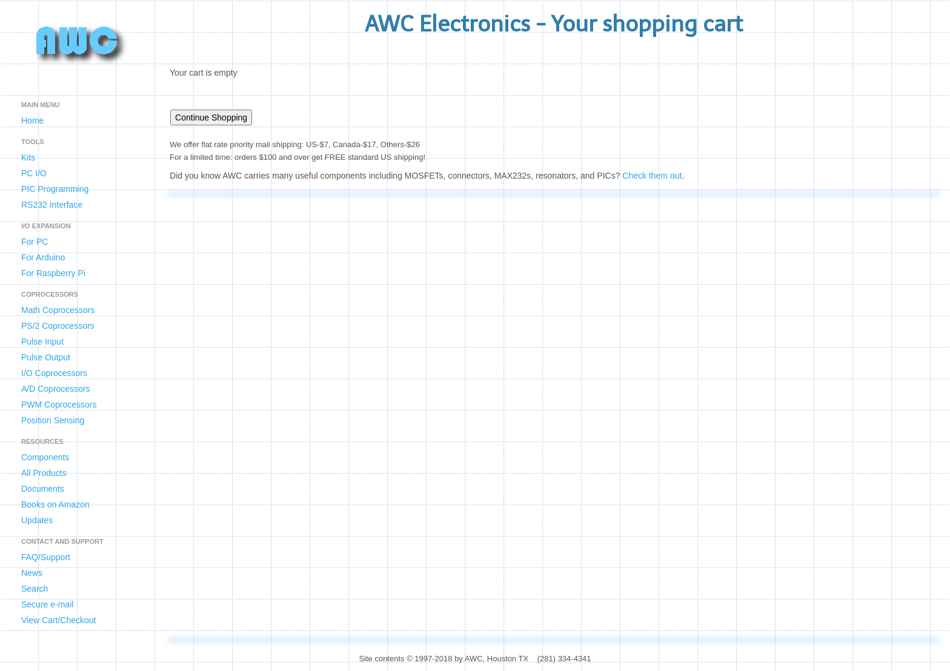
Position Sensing (52, 420)
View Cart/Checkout (58, 620)
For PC (34, 241)
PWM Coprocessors (58, 404)
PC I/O (34, 173)
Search (34, 588)
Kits (28, 157)
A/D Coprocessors (55, 389)
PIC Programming (54, 189)
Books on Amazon (55, 504)
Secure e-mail (47, 604)
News (31, 573)
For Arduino (43, 257)
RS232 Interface (51, 205)
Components (45, 457)
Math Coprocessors (58, 310)
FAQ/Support (45, 557)
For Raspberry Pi (53, 273)
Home (32, 120)
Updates (37, 520)
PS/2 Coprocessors (58, 326)
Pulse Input (42, 341)
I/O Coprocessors (54, 373)
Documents (42, 489)
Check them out (652, 175)
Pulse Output (45, 357)
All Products (44, 473)
